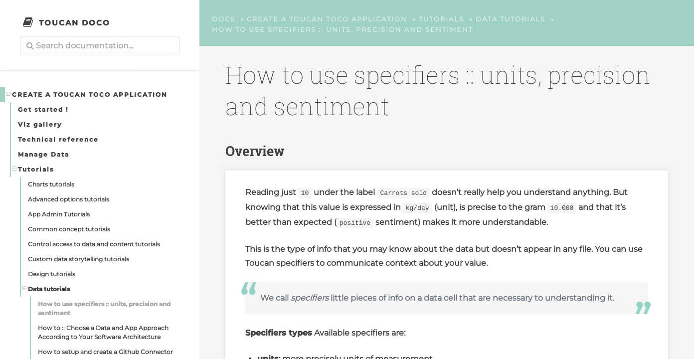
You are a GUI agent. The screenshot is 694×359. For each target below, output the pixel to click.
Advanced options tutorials (68, 199)
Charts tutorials (51, 184)
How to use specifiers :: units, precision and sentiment (104, 308)
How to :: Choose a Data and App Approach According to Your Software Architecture (103, 332)
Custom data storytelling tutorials (78, 259)
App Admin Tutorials (59, 214)
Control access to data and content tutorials (94, 244)
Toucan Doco (74, 22)
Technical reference (58, 139)
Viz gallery (40, 124)
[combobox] (99, 45)
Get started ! (43, 109)
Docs (223, 19)
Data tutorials (46, 289)
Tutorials (33, 169)
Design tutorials (51, 274)
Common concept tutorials (69, 229)
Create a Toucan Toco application (87, 94)
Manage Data (43, 154)
